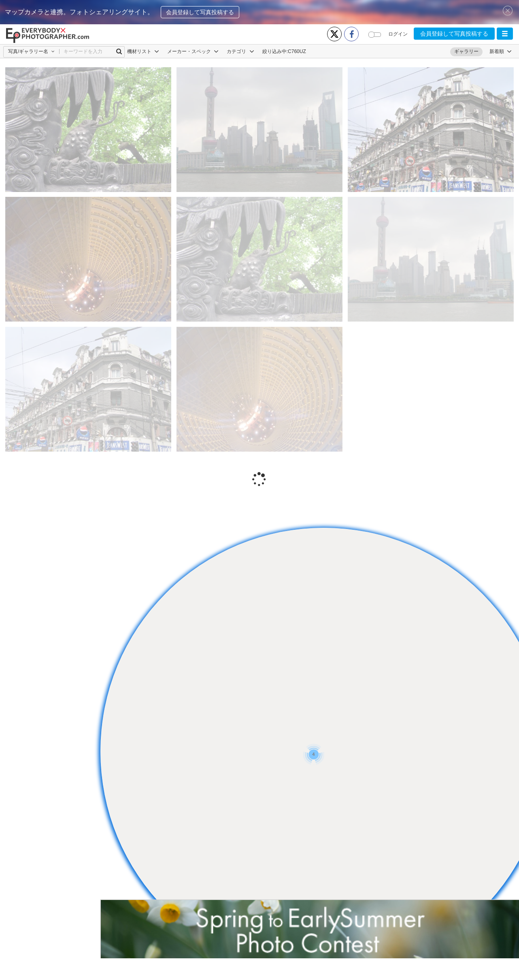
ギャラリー (466, 51)
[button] (505, 34)
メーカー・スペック (193, 51)
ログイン (398, 34)
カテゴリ (240, 51)
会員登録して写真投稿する (200, 12)
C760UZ (297, 51)
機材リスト (143, 51)
